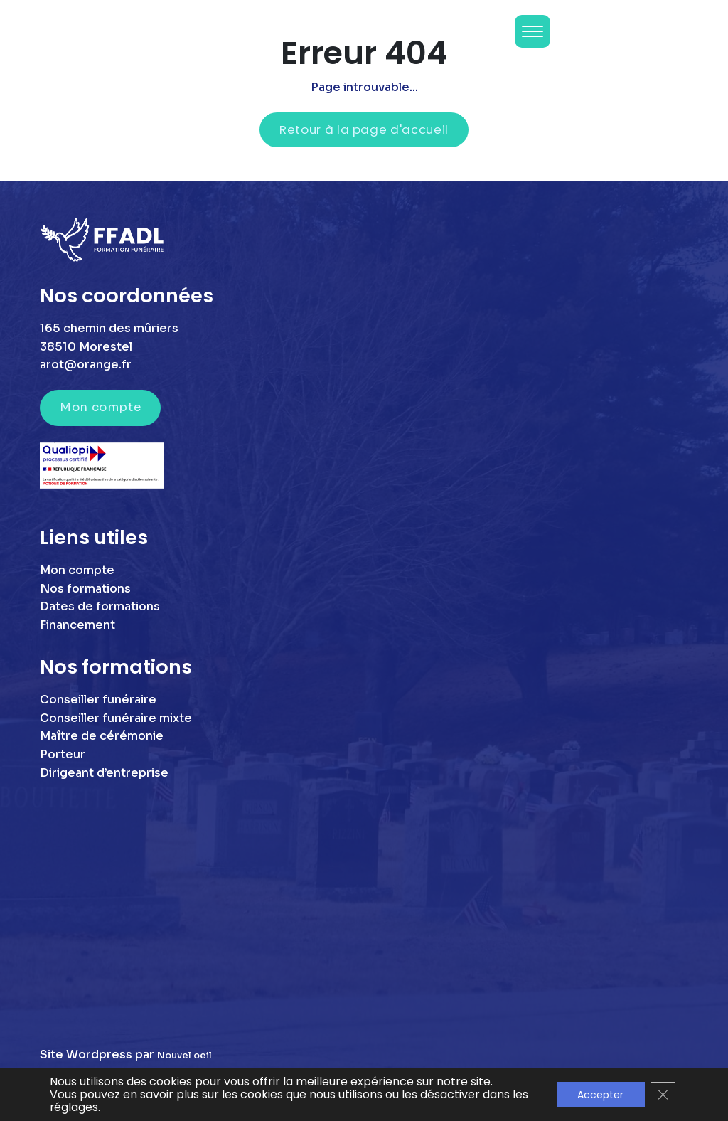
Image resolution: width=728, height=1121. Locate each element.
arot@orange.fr (86, 364)
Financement (77, 624)
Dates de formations (100, 606)
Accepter (600, 1095)
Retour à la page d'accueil (364, 129)
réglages (92, 1107)
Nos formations (85, 588)
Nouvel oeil (184, 1055)
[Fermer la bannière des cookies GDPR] (662, 1094)
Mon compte (100, 407)
